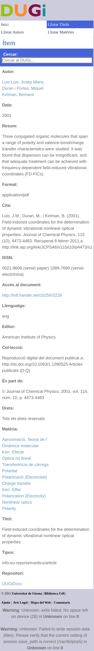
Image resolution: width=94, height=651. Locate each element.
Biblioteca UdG (55, 593)
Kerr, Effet (11, 489)
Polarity (9, 508)
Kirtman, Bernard (18, 94)
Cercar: (10, 54)
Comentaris (62, 602)
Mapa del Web (41, 602)
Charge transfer (16, 483)
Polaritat (9, 470)
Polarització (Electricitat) (24, 477)
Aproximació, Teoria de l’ (24, 439)
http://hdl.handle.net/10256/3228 (32, 295)
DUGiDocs (12, 583)
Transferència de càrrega (25, 464)
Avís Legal (20, 602)
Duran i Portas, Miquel (22, 88)
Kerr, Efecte (13, 452)
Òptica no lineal (16, 458)
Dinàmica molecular (20, 445)
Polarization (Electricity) (24, 496)
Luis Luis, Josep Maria (23, 82)
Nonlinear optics (17, 502)
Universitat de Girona (27, 593)
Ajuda (5, 602)
